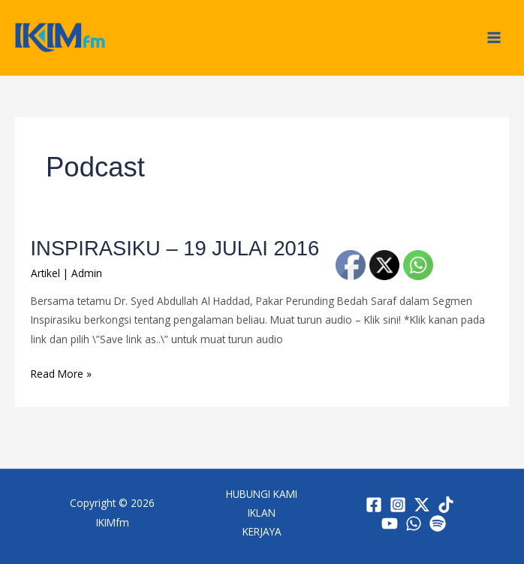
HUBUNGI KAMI (261, 494)
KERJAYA (262, 531)
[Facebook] (374, 504)
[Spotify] (437, 523)
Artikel (45, 273)
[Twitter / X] (422, 504)
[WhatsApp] (413, 523)
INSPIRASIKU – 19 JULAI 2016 (175, 248)
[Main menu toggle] (494, 38)
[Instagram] (398, 504)
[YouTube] (389, 523)
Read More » (61, 372)
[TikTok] (446, 504)
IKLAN (262, 512)
